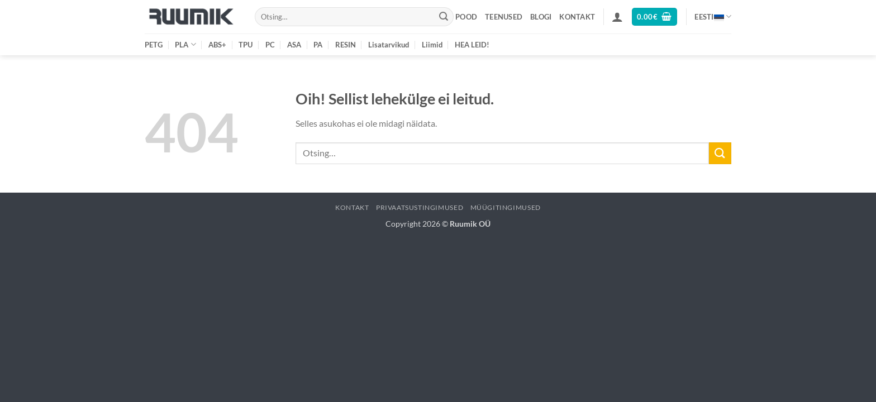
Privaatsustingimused (419, 207)
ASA (294, 44)
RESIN (345, 44)
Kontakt (577, 16)
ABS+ (217, 44)
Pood (466, 16)
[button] (617, 16)
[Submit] (443, 16)
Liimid (432, 44)
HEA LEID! (472, 44)
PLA (185, 44)
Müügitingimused (505, 207)
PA (317, 44)
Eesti (712, 16)
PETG (154, 44)
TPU (246, 44)
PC (270, 44)
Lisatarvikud (388, 44)
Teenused (503, 16)
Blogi (540, 16)
